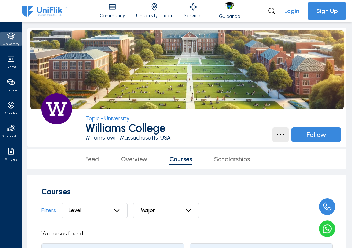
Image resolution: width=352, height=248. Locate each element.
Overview (134, 159)
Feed (92, 159)
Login (291, 11)
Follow (316, 135)
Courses (180, 159)
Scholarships (232, 159)
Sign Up (327, 11)
